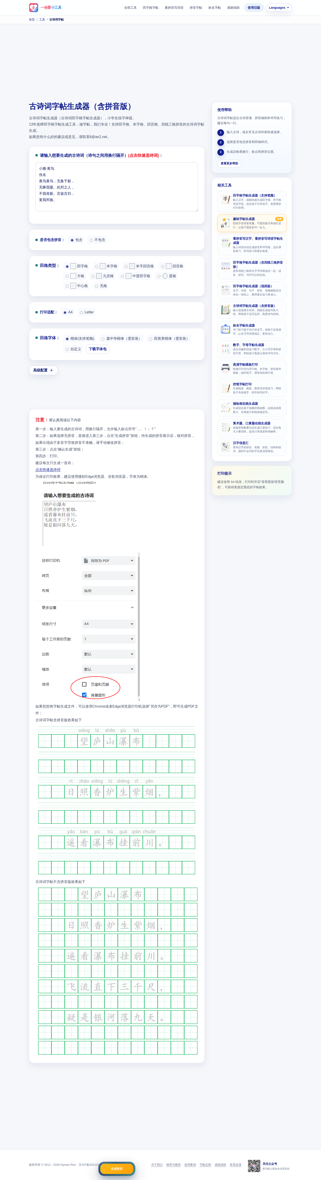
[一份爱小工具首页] (45, 7)
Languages (277, 7)
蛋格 (167, 276)
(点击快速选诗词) (143, 155)
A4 (68, 312)
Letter (87, 312)
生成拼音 (117, 1168)
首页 (32, 19)
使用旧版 (254, 7)
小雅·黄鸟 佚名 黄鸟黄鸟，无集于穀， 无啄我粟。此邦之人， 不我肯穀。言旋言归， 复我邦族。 (116, 187)
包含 (76, 240)
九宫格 (103, 276)
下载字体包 (98, 349)
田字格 (77, 266)
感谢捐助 (233, 7)
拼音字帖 (196, 7)
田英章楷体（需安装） (169, 338)
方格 (75, 276)
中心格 (77, 286)
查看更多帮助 (229, 163)
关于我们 (157, 1164)
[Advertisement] (160, 64)
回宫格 (172, 266)
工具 (42, 19)
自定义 (73, 349)
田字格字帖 (150, 7)
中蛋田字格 (135, 276)
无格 (101, 286)
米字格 (106, 266)
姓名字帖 (214, 7)
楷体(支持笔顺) (80, 338)
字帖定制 (205, 1164)
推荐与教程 (173, 1164)
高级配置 (40, 370)
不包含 (97, 240)
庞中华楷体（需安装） (122, 338)
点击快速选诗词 (47, 470)
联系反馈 (235, 1164)
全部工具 (130, 7)
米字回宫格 (139, 266)
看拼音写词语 (174, 7)
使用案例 (190, 1164)
